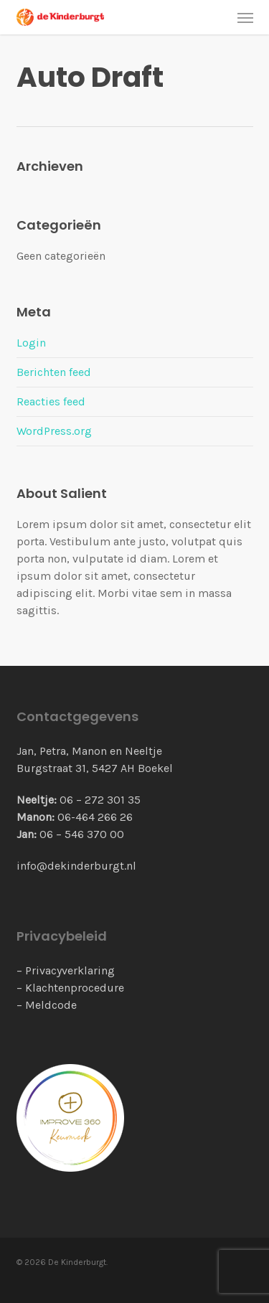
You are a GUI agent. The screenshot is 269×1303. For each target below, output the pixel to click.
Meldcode (51, 1005)
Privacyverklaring (70, 970)
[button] (245, 17)
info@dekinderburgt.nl (76, 865)
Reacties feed (50, 401)
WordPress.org (54, 431)
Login (31, 342)
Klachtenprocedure (74, 987)
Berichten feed (53, 372)
